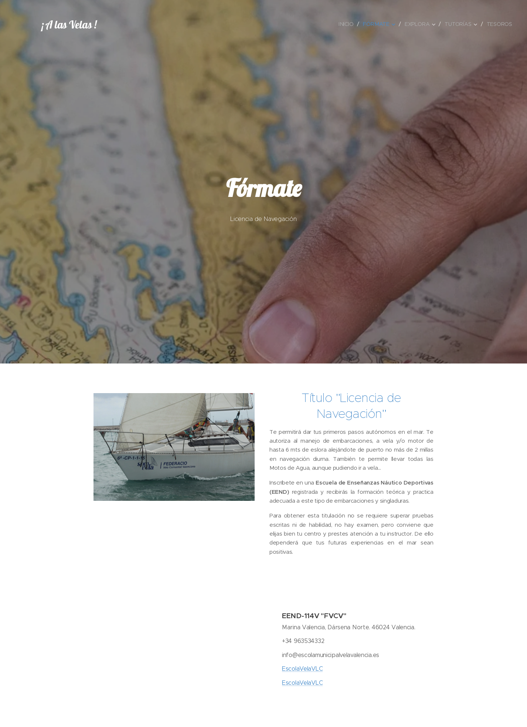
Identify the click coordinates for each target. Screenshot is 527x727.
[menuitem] (348, 24)
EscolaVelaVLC (302, 668)
